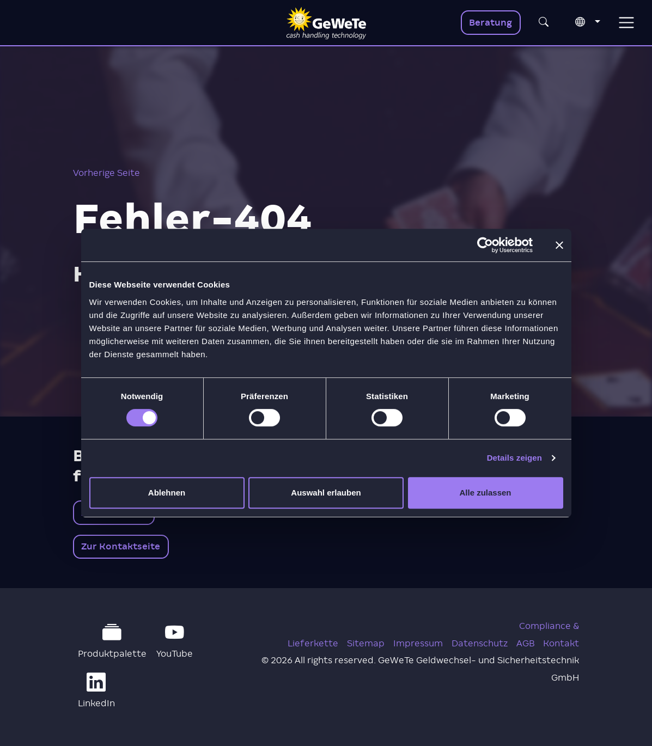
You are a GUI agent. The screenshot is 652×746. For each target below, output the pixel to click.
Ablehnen (166, 492)
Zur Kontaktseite (120, 546)
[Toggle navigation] (626, 22)
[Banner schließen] (559, 245)
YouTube (174, 640)
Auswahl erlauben (326, 492)
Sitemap (366, 643)
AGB (525, 643)
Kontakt (561, 643)
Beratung (490, 22)
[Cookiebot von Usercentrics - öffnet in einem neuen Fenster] (485, 245)
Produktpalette (112, 640)
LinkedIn (96, 690)
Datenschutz (480, 643)
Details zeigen (514, 457)
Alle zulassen (485, 492)
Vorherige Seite (106, 173)
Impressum (418, 643)
